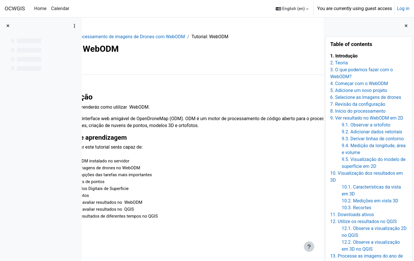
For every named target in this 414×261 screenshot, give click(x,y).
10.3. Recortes (356, 207)
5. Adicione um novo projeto (358, 90)
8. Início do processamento (358, 111)
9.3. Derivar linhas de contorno (373, 138)
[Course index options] (74, 26)
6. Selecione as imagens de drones (365, 97)
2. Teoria (339, 63)
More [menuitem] (122, 65)
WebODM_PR (106, 36)
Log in (403, 8)
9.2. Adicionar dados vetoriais (372, 132)
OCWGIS (15, 8)
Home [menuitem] (40, 8)
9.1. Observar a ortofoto (366, 125)
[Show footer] (309, 246)
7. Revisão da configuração (357, 104)
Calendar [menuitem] (60, 8)
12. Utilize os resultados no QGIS (363, 221)
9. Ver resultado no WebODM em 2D (366, 118)
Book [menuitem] (103, 65)
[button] (292, 8)
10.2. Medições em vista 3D (370, 201)
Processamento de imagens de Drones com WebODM (181, 36)
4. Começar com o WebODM (359, 83)
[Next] (317, 95)
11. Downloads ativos (352, 214)
